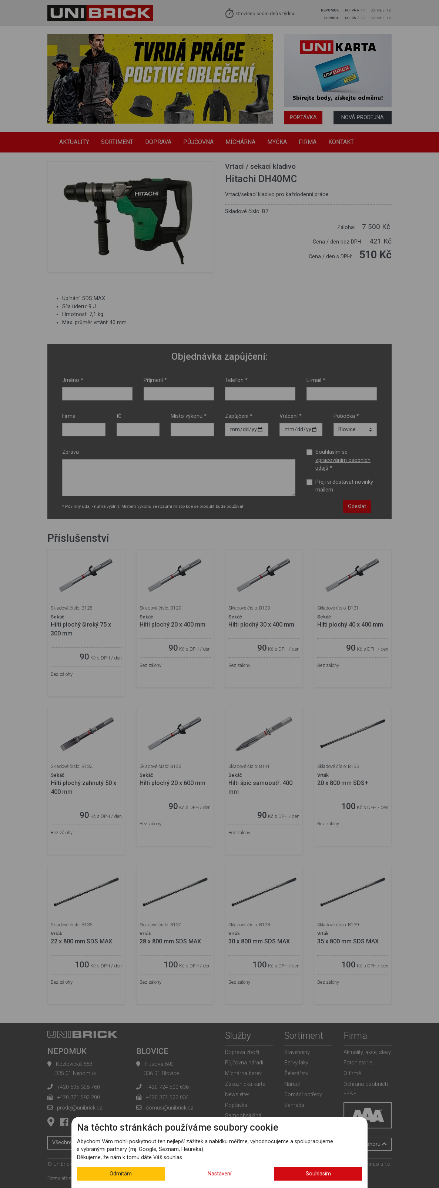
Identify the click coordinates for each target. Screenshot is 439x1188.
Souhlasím (318, 1174)
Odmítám (121, 1174)
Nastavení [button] (219, 1174)
